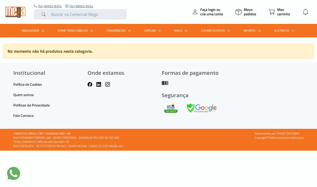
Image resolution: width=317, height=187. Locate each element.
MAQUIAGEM (34, 30)
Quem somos (23, 94)
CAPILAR (153, 30)
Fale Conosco (23, 115)
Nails (181, 30)
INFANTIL (253, 30)
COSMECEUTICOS (216, 30)
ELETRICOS (285, 30)
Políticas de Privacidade (31, 105)
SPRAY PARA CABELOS (76, 30)
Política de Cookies (27, 84)
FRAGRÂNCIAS (119, 30)
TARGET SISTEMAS (288, 133)
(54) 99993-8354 (48, 6)
